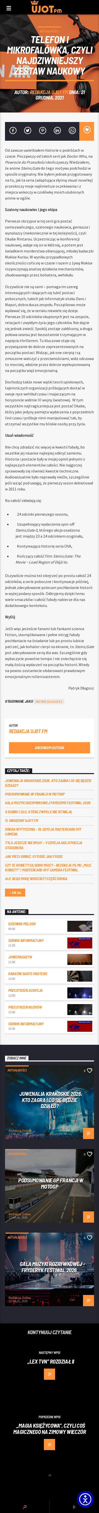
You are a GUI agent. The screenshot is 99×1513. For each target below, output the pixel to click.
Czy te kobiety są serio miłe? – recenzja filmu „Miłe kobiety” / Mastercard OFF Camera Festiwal (48, 867)
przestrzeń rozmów (25, 1007)
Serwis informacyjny (26, 940)
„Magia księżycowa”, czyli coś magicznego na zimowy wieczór (49, 1428)
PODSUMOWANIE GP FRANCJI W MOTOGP (35, 794)
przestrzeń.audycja (25, 990)
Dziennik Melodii (22, 923)
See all (14, 893)
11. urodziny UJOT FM (21, 820)
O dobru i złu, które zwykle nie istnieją (38, 811)
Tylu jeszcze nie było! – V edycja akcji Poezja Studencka (43, 845)
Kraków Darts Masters (27, 973)
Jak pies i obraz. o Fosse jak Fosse (34, 856)
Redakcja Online (20, 1131)
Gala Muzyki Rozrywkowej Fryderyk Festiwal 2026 (48, 802)
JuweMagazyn (20, 956)
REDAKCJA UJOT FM (49, 92)
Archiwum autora (49, 747)
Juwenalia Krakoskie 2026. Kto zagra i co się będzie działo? (48, 783)
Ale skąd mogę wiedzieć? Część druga (36, 878)
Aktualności (49, 31)
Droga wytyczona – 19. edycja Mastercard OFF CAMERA (43, 831)
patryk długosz (49, 701)
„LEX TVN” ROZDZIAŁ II (50, 1361)
